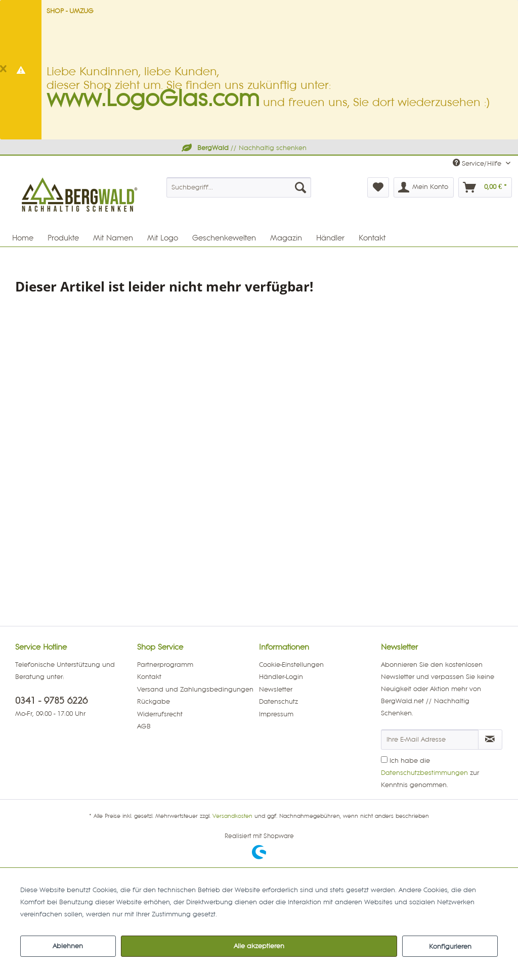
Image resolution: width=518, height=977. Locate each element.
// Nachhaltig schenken (243, 148)
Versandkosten (232, 816)
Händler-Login (281, 676)
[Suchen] (300, 187)
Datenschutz (278, 701)
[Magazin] (286, 238)
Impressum (276, 714)
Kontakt (149, 676)
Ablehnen (68, 946)
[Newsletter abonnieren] (490, 739)
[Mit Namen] (113, 238)
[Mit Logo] (162, 238)
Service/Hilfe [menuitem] (478, 163)
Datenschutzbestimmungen (424, 772)
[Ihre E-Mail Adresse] (430, 739)
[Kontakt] (372, 238)
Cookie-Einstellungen (291, 664)
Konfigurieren (450, 946)
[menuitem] (239, 187)
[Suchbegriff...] (239, 187)
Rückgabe (153, 701)
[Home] (22, 238)
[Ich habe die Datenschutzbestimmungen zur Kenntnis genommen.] (384, 759)
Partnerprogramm (165, 664)
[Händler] (330, 238)
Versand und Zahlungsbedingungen (195, 689)
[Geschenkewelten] (224, 238)
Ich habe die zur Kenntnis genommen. (430, 773)
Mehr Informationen (250, 914)
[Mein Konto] (424, 187)
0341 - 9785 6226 (51, 701)
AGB (144, 726)
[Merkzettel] (378, 187)
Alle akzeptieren (259, 946)
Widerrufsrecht (160, 714)
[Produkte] (63, 238)
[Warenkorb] (485, 187)
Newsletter (275, 689)
